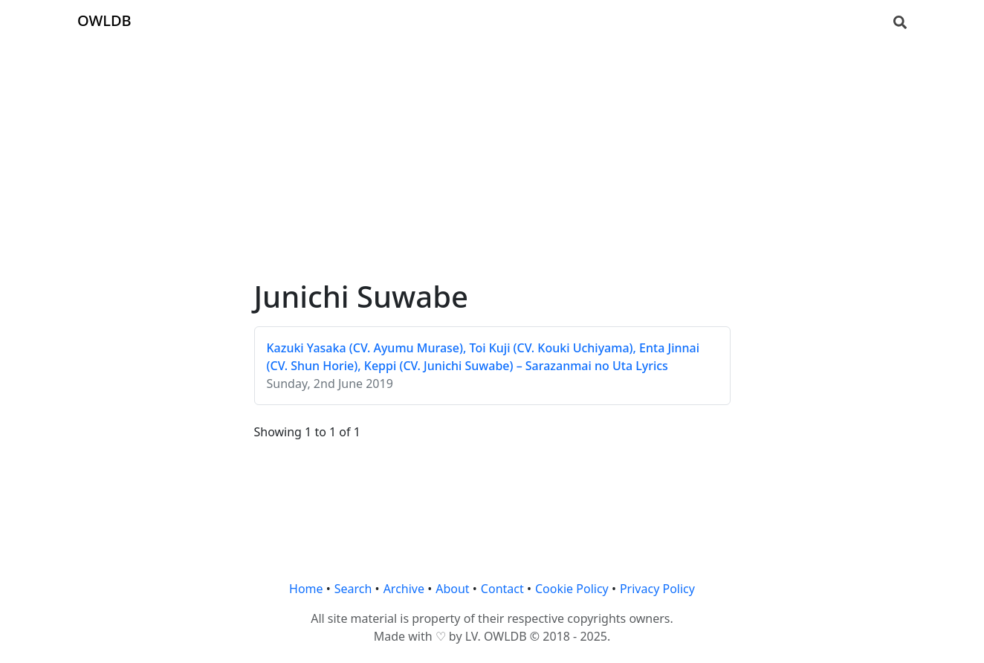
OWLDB (104, 20)
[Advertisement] (492, 146)
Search (353, 588)
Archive (403, 588)
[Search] (900, 21)
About (452, 588)
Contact (502, 588)
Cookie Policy (572, 588)
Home (306, 588)
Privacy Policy (657, 588)
